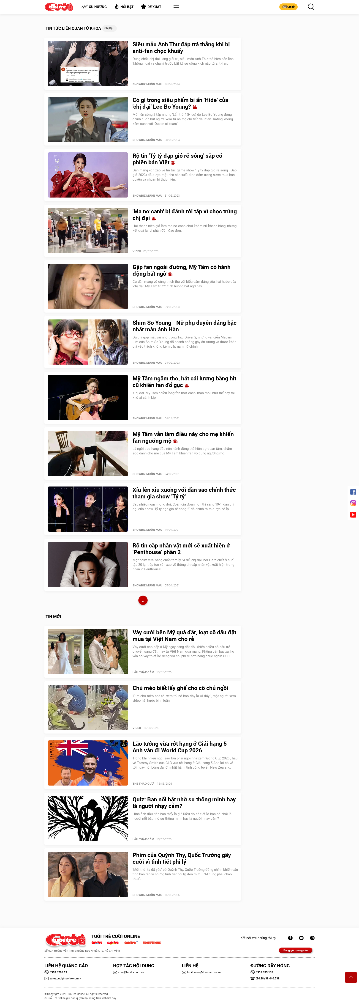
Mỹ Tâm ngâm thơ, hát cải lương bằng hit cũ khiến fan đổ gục (184, 381)
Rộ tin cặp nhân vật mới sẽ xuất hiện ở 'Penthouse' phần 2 (181, 548)
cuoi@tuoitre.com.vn (128, 972)
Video (137, 251)
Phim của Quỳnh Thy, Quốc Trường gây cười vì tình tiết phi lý (182, 858)
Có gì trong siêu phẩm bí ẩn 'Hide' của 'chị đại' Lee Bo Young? (180, 103)
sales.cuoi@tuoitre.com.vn (63, 978)
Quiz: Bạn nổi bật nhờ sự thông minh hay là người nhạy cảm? (184, 802)
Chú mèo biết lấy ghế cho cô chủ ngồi (180, 688)
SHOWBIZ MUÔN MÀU (147, 84)
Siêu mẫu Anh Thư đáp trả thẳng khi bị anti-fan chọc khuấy (181, 47)
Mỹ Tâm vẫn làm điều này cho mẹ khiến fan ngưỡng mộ (183, 437)
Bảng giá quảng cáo (295, 950)
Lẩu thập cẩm (143, 672)
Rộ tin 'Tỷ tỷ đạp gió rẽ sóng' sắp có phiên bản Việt (177, 159)
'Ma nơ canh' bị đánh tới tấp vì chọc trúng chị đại (185, 214)
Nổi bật (123, 6)
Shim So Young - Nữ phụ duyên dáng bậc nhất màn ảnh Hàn (185, 326)
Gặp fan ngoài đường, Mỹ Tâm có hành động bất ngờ (182, 270)
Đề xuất (151, 6)
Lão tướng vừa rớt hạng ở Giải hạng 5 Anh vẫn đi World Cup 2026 (180, 747)
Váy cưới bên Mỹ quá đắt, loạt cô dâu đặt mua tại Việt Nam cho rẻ (184, 635)
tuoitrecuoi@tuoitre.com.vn (201, 972)
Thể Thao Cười (144, 783)
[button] (175, 7)
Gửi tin (288, 6)
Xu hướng (94, 7)
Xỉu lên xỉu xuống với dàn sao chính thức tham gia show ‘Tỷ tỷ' (184, 493)
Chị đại (108, 28)
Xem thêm (143, 601)
